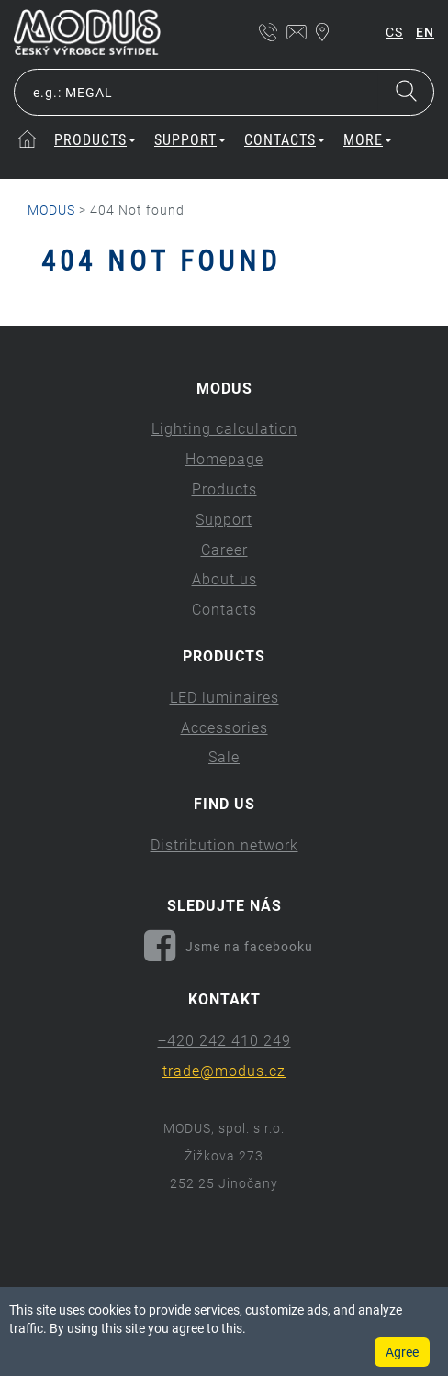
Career (224, 550)
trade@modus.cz (224, 1071)
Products (95, 140)
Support (190, 140)
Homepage (224, 459)
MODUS (51, 210)
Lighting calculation (224, 429)
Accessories (224, 728)
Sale (224, 757)
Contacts (284, 140)
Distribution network (224, 845)
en (425, 32)
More (367, 140)
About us (224, 579)
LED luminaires (224, 697)
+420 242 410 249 (224, 1040)
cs (394, 32)
